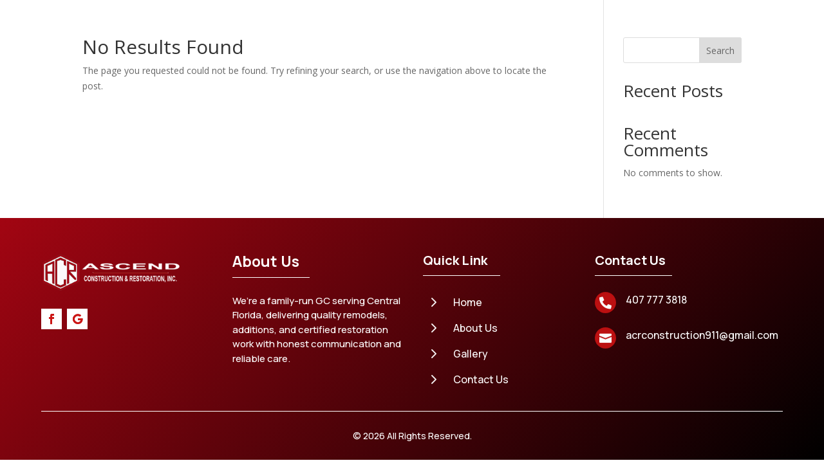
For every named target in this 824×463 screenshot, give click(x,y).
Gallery (542, 47)
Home (256, 47)
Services (369, 47)
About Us (309, 47)
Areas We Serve (457, 47)
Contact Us (401, 96)
